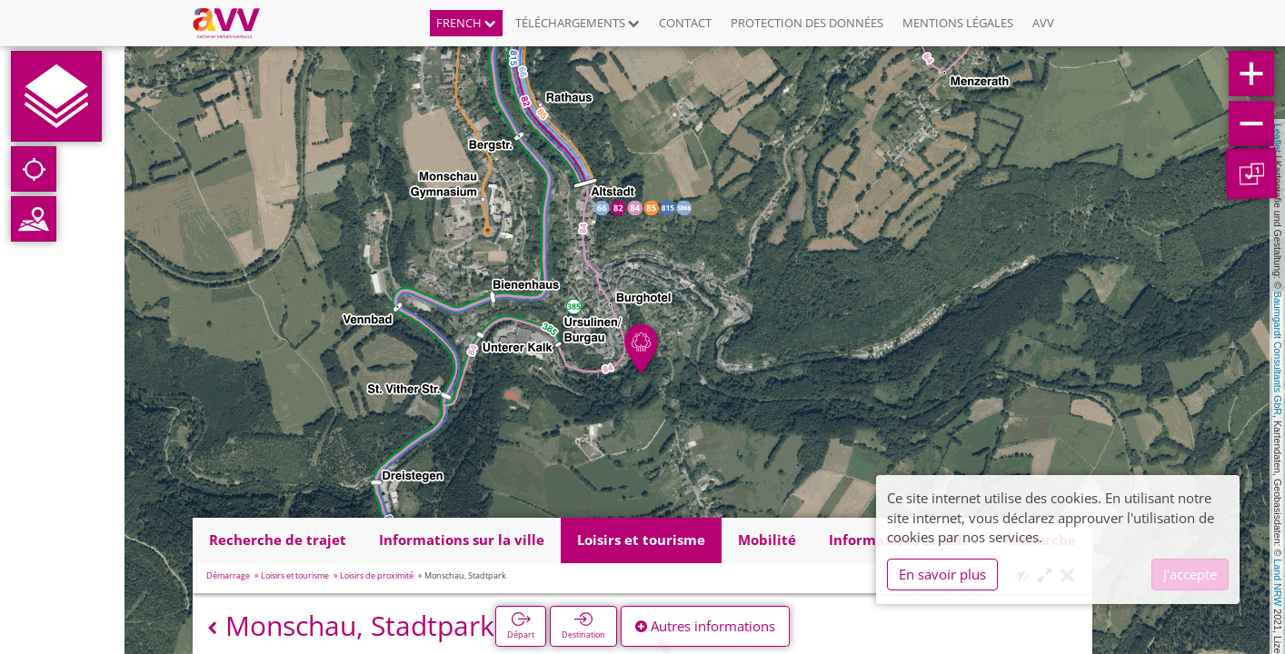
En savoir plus (942, 574)
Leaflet (1277, 138)
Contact (685, 23)
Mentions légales (957, 23)
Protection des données (807, 23)
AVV (1043, 23)
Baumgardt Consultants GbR (1277, 353)
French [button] (466, 23)
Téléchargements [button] (577, 23)
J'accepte (1190, 574)
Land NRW (1277, 582)
